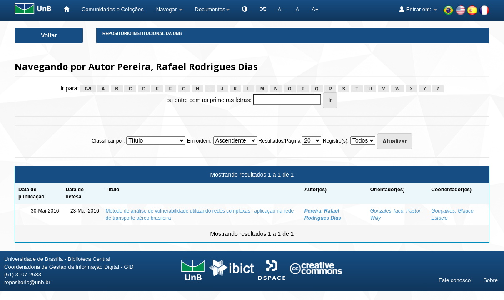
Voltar (49, 35)
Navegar (169, 9)
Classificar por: (108, 141)
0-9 (88, 88)
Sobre (490, 280)
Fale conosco (455, 280)
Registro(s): (336, 141)
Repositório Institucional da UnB (142, 33)
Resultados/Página (280, 141)
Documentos (212, 9)
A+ (315, 9)
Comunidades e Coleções (113, 9)
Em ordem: (199, 141)
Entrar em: (418, 9)
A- (280, 9)
